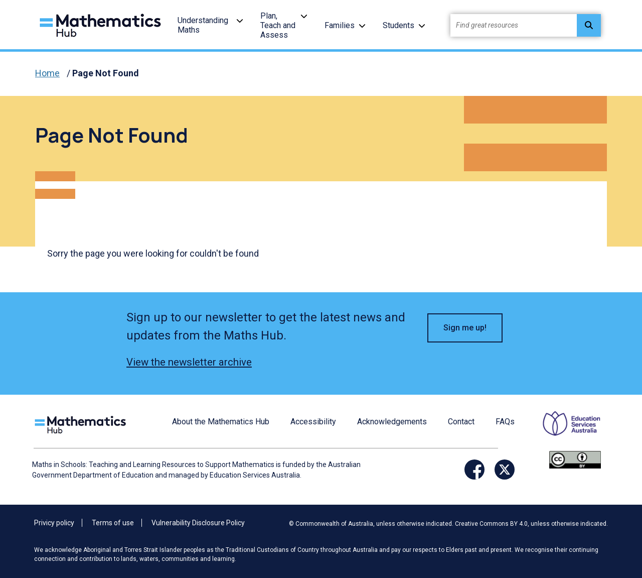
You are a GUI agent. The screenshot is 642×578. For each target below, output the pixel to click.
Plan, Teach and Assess (277, 25)
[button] (239, 20)
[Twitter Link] (505, 469)
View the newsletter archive (189, 362)
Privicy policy (54, 523)
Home (47, 73)
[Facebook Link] (474, 469)
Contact (461, 421)
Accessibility (313, 421)
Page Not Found (105, 73)
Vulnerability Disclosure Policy (198, 523)
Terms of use (113, 523)
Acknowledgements (392, 421)
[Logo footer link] (82, 423)
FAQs (505, 421)
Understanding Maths (203, 25)
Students (398, 25)
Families (340, 25)
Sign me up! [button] (465, 327)
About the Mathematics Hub (220, 421)
